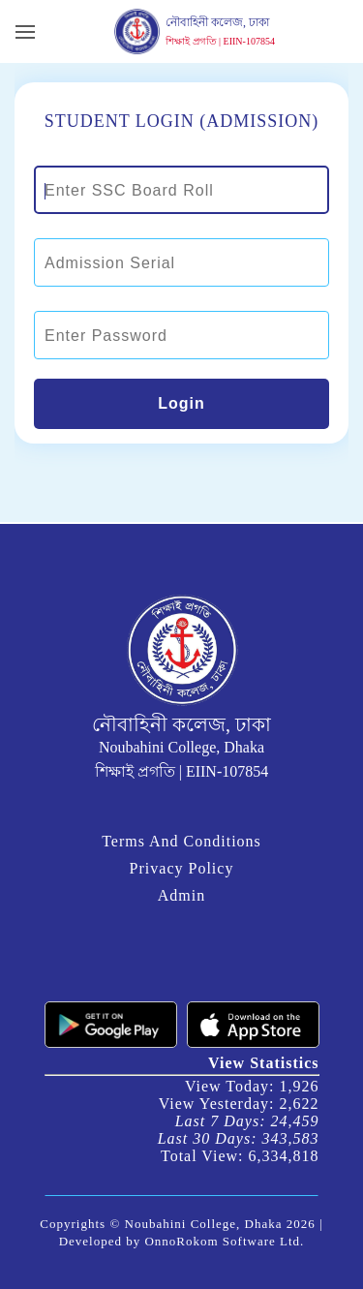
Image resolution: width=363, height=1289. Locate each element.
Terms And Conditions (181, 841)
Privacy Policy (182, 868)
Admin (181, 895)
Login (181, 403)
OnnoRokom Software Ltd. (224, 1241)
